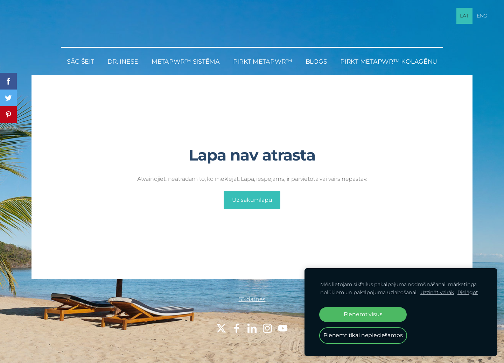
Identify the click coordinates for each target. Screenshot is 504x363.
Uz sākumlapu (252, 200)
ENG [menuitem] (482, 16)
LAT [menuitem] (464, 16)
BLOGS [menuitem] (316, 61)
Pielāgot (467, 292)
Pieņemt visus (363, 314)
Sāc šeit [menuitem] (80, 61)
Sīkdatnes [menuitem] (252, 299)
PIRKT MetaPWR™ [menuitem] (262, 61)
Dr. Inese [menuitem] (123, 61)
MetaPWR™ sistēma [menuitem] (186, 61)
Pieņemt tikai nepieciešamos (363, 335)
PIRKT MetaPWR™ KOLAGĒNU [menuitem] (388, 61)
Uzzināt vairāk (437, 292)
